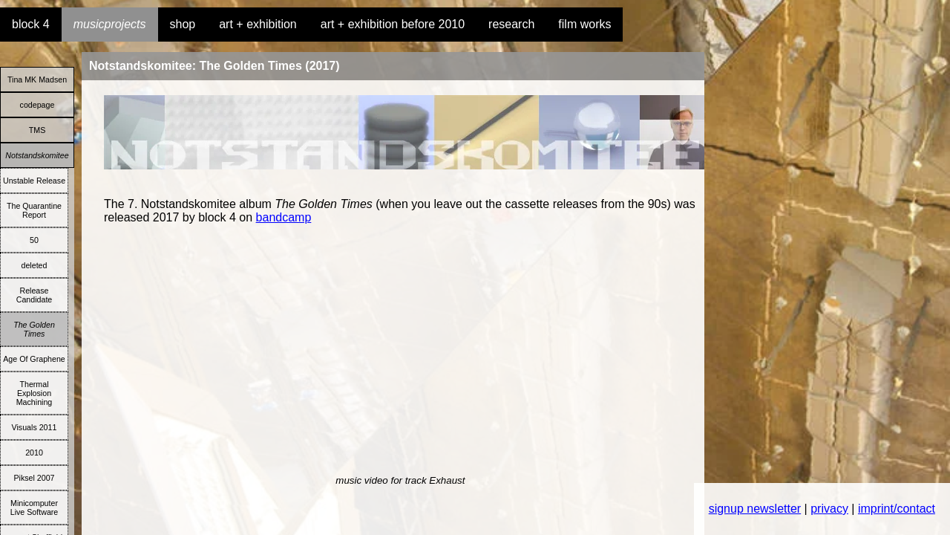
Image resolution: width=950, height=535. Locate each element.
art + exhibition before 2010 (393, 24)
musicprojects (109, 24)
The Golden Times (34, 329)
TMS (37, 130)
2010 (34, 452)
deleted (35, 265)
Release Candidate (34, 295)
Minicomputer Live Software (34, 507)
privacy (829, 508)
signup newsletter (755, 508)
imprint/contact (896, 508)
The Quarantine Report (34, 210)
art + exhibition (258, 24)
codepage (37, 104)
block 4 (31, 24)
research (511, 24)
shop (183, 24)
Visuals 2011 (34, 427)
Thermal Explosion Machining (34, 393)
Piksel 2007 (33, 477)
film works (584, 24)
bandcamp (284, 217)
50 (34, 240)
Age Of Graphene (34, 358)
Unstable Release (34, 180)
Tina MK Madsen (37, 79)
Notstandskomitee (36, 155)
